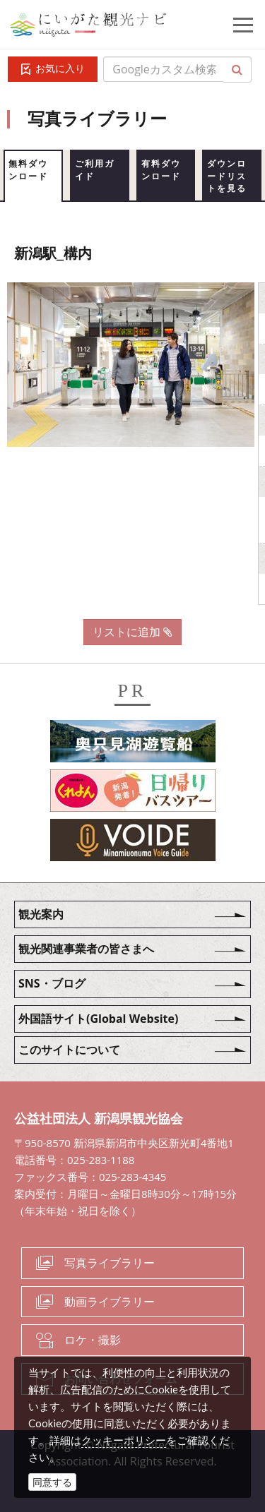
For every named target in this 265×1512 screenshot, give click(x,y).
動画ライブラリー (109, 1301)
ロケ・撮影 (92, 1340)
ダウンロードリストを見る (227, 176)
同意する (52, 1482)
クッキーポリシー (123, 1440)
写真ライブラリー (109, 1263)
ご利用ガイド (94, 170)
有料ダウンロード (161, 170)
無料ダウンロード (28, 170)
